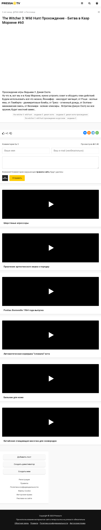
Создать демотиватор (24, 464)
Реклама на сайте (24, 498)
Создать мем (24, 471)
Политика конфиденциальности (24, 487)
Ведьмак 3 (71, 118)
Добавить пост (24, 457)
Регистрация (24, 479)
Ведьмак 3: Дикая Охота (44, 115)
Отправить (17, 178)
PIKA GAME (19, 12)
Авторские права (24, 495)
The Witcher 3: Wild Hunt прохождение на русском (45, 118)
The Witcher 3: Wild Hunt (22, 115)
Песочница (30, 12)
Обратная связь (22, 523)
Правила (24, 483)
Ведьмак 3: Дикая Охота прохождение (72, 115)
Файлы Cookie (24, 491)
